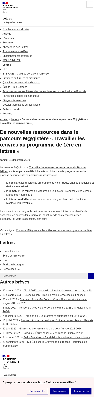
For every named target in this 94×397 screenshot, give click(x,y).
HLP (5, 69)
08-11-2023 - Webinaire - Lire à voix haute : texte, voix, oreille (58, 290)
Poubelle (7, 113)
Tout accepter (81, 391)
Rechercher (81, 4)
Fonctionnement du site (16, 29)
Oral (5, 260)
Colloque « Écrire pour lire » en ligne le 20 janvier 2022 (53, 333)
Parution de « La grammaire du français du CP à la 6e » (56, 316)
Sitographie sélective (14, 100)
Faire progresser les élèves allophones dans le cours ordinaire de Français (44, 91)
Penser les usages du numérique (21, 95)
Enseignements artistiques (17, 56)
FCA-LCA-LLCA (12, 60)
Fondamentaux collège (15, 51)
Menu (89, 4)
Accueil (4, 119)
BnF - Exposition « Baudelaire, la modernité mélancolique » (57, 337)
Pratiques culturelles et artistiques (21, 78)
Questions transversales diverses (21, 82)
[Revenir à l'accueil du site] (13, 362)
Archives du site (11, 109)
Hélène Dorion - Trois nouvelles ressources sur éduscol (54, 295)
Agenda (7, 33)
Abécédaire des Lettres (16, 47)
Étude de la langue (13, 264)
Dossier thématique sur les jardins (22, 104)
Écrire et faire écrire (14, 255)
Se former (8, 42)
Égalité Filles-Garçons (15, 87)
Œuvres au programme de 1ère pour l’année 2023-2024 (50, 328)
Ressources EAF (12, 269)
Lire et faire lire (11, 251)
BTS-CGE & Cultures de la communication (26, 73)
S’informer (8, 38)
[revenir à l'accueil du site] (47, 18)
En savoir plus (37, 391)
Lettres (7, 64)
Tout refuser (59, 391)
